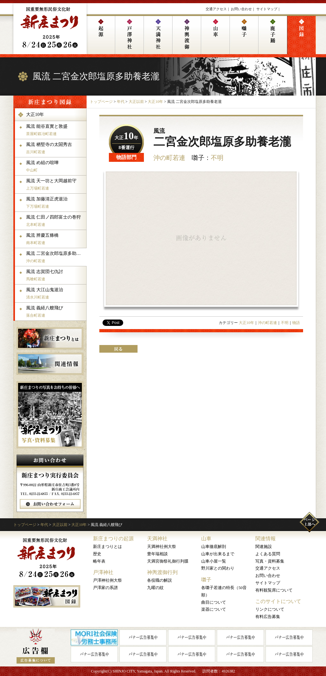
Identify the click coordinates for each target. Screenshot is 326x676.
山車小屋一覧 (213, 561)
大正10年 (155, 101)
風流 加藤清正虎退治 (55, 202)
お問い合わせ (241, 9)
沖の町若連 (169, 157)
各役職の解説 (159, 580)
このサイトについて (278, 601)
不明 (217, 157)
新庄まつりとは (107, 546)
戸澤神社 (103, 572)
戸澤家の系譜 (105, 587)
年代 (120, 101)
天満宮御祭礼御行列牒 (167, 561)
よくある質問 (267, 553)
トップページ (101, 101)
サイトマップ (266, 9)
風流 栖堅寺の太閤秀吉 (55, 148)
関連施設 (263, 546)
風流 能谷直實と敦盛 (55, 130)
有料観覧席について (274, 590)
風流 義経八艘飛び (55, 311)
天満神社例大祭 (161, 546)
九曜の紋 (155, 587)
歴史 (97, 553)
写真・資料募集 (269, 561)
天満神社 (157, 538)
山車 (206, 538)
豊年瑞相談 (157, 553)
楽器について (213, 609)
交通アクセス (216, 9)
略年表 (99, 561)
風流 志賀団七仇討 (55, 275)
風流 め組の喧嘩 (55, 166)
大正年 (126, 137)
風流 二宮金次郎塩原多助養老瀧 (55, 257)
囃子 (206, 579)
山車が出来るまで (217, 553)
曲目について (213, 602)
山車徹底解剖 (213, 546)
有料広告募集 (267, 616)
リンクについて (269, 609)
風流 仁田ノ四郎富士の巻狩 (55, 221)
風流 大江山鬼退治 (55, 293)
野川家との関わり (217, 568)
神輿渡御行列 (162, 572)
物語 (296, 322)
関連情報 (265, 538)
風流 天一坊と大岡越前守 (55, 184)
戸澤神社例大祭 (107, 580)
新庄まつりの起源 (113, 538)
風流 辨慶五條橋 (55, 239)
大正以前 (136, 101)
